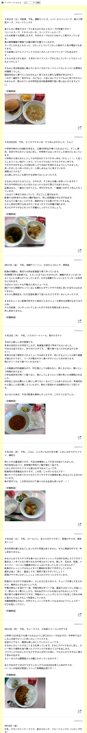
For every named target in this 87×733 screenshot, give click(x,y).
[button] (80, 128)
